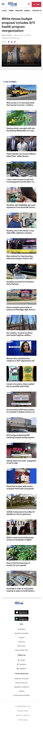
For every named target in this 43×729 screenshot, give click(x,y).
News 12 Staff (6, 35)
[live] (36, 4)
